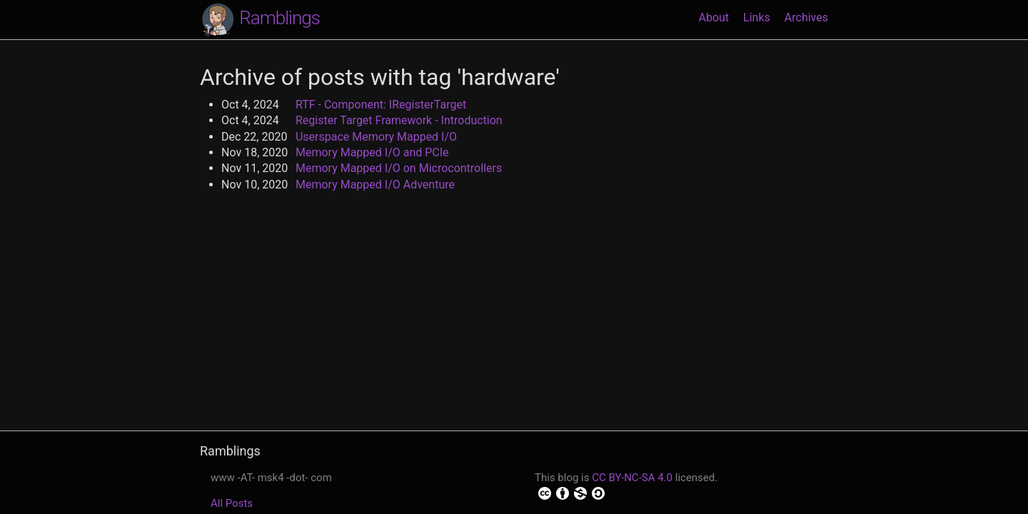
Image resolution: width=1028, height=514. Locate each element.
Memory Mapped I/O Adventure (375, 184)
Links (756, 17)
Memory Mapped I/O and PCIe (372, 152)
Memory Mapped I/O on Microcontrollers (399, 168)
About (713, 17)
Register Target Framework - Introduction (399, 120)
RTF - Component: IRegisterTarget (381, 104)
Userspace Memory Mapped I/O (376, 136)
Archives (806, 17)
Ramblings (260, 19)
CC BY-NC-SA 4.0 (632, 477)
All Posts (232, 503)
